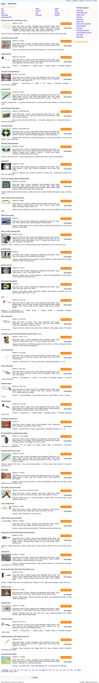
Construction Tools (81, 12)
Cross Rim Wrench (7, 350)
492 (22, 670)
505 (68, 670)
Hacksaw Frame (6, 383)
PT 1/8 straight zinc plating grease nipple (14, 433)
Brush (37, 8)
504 (64, 670)
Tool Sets (79, 17)
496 (36, 670)
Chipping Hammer (7, 619)
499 (46, 670)
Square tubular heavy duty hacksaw (12, 197)
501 (53, 670)
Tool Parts (79, 28)
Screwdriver (4, 15)
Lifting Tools (79, 19)
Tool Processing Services (83, 32)
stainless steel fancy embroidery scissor (14, 20)
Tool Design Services (82, 30)
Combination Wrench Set (9, 418)
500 (50, 670)
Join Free (89, 1)
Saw (37, 13)
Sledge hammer (6, 54)
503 (61, 670)
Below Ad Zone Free (81, 41)
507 (75, 670)
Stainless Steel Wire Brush (9, 143)
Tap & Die (38, 15)
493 (26, 670)
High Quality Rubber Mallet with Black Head (15, 178)
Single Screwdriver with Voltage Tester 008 (15, 636)
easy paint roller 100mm (9, 654)
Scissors (57, 13)
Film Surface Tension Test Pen (11, 487)
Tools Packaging (81, 26)
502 (57, 670)
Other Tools (79, 37)
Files (2, 10)
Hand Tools (79, 10)
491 (18, 670)
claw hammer (5, 551)
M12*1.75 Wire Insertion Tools (10, 231)
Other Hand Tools (6, 17)
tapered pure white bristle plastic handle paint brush (18, 532)
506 (71, 670)
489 (11, 670)
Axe (2, 8)
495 (33, 670)
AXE (2, 297)
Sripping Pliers (6, 249)
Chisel (57, 8)
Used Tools (79, 35)
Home (3, 4)
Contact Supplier (66, 23)
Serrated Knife (5, 89)
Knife (56, 10)
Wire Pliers (4, 470)
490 (15, 670)
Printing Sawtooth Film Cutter (10, 450)
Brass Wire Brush (6, 126)
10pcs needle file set (7, 503)
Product (68, 1)
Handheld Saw (5, 603)
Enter (95, 1)
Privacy (14, 682)
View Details (68, 28)
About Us (8, 682)
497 (40, 670)
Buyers (82, 1)
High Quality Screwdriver (9, 281)
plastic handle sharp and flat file (11, 518)
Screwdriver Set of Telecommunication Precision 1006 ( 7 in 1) (21, 334)
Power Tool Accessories (83, 23)
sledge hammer (6, 401)
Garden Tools (80, 15)
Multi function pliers (7, 215)
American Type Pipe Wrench (10, 71)
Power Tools (80, 21)
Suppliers (75, 1)
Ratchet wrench (6, 587)
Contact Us (20, 682)
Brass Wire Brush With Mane (10, 108)
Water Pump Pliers (7, 366)
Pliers (3, 13)
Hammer (38, 10)
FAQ (2, 682)
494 (29, 670)
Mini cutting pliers (7, 316)
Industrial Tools (93, 682)
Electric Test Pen (6, 265)
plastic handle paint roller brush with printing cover (17, 569)
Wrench (57, 15)
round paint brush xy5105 (9, 38)
